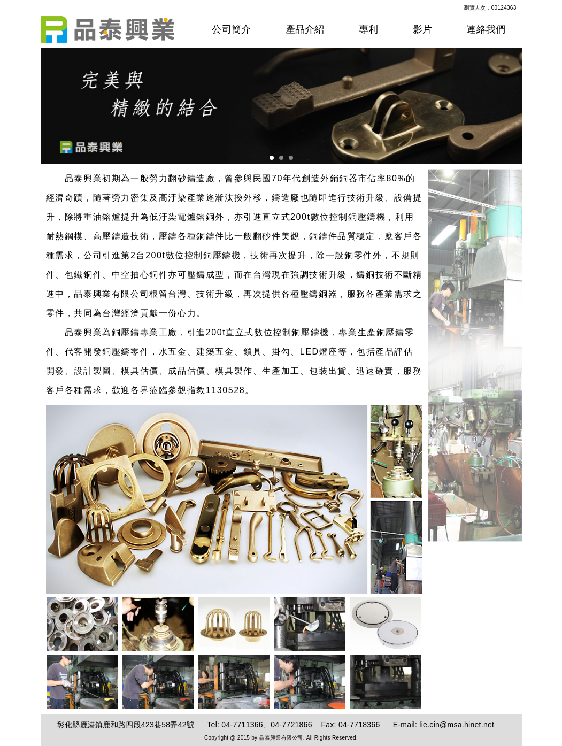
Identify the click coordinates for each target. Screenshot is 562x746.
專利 (369, 29)
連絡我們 (485, 29)
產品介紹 (305, 29)
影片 (423, 29)
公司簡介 (231, 29)
